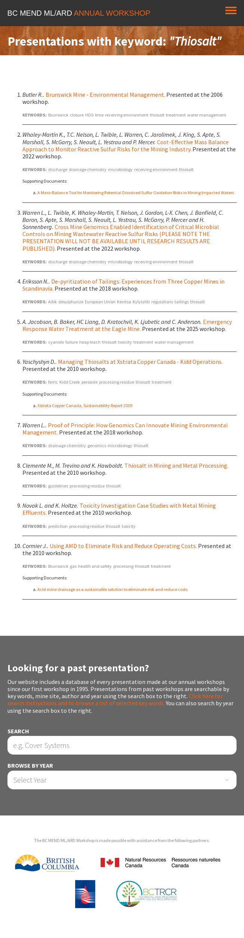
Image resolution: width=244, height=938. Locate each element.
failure (71, 342)
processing (123, 566)
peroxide (89, 382)
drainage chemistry (87, 169)
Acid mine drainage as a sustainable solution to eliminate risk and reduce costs (112, 589)
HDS (89, 115)
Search (18, 731)
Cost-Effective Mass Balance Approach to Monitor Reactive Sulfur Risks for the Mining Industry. (125, 145)
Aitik (52, 301)
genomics (96, 445)
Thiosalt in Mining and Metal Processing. (176, 465)
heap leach (90, 342)
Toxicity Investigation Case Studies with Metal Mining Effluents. (119, 509)
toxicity (125, 342)
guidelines (58, 486)
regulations (162, 301)
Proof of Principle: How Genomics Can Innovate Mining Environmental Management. (125, 428)
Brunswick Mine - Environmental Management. (105, 94)
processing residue (116, 382)
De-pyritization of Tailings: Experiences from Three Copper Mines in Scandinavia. (123, 285)
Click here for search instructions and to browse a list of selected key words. (115, 699)
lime (99, 115)
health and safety (95, 566)
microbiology (120, 169)
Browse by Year (30, 765)
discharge (57, 169)
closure (77, 115)
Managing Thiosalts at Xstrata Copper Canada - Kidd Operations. (140, 361)
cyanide (56, 342)
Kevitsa (124, 301)
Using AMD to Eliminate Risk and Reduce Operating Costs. (123, 546)
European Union (100, 301)
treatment (176, 115)
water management (206, 115)
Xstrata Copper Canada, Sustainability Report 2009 (84, 405)
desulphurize (70, 301)
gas (73, 566)
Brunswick (58, 115)
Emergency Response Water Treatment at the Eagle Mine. (127, 325)
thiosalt (157, 115)
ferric (53, 382)
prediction (58, 526)
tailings (181, 301)
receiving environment (126, 115)
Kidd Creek (69, 382)
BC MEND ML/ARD (79, 13)
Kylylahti (141, 301)
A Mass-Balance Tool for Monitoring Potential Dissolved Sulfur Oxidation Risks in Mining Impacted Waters (135, 192)
